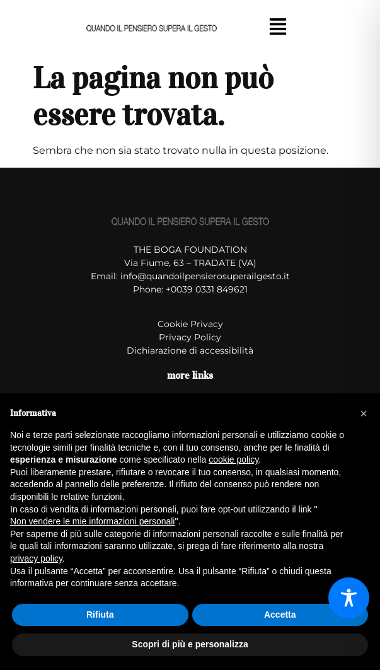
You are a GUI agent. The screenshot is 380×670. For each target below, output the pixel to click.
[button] (278, 27)
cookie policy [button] (233, 459)
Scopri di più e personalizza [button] (190, 644)
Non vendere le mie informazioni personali (92, 521)
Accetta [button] (280, 614)
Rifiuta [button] (100, 614)
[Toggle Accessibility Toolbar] (349, 598)
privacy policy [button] (36, 558)
